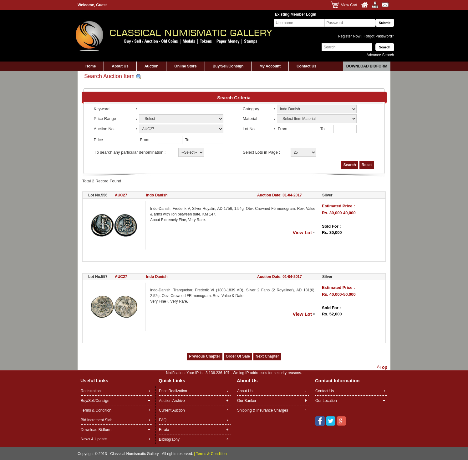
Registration (91, 391)
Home (90, 66)
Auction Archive (172, 400)
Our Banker (246, 400)
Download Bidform (366, 66)
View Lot (302, 232)
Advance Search (380, 55)
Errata (164, 430)
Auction (152, 66)
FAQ (162, 420)
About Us (120, 66)
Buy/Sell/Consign (228, 66)
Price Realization (173, 391)
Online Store (185, 66)
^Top (382, 367)
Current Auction (172, 410)
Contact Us (306, 66)
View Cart (349, 5)
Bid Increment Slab (96, 420)
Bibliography (169, 439)
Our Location (326, 400)
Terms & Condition (96, 410)
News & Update (94, 439)
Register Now (349, 36)
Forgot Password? (378, 36)
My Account (270, 66)
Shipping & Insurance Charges (262, 410)
